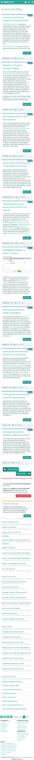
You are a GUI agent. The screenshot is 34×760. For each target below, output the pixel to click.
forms (10, 327)
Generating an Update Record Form (13, 663)
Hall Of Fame (4, 731)
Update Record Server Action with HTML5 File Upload (15, 207)
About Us (3, 722)
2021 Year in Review (8, 569)
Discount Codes (22, 727)
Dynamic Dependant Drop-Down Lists (18, 233)
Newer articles (10, 469)
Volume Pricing (21, 726)
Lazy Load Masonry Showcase (12, 689)
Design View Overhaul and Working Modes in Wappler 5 (17, 558)
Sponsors (3, 727)
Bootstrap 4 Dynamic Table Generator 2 (14, 592)
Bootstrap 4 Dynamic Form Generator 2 (14, 598)
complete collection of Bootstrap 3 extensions (16, 128)
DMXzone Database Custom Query (13, 619)
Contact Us (4, 724)
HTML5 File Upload (23, 224)
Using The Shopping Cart (8, 743)
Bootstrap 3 (24, 316)
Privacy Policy (21, 736)
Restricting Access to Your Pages (12, 642)
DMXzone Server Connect (19, 222)
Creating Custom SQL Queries (11, 637)
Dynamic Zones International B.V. (23, 757)
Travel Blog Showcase (9, 693)
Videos (30, 15)
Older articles (24, 474)
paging (21, 327)
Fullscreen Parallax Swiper (10, 685)
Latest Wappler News (10, 522)
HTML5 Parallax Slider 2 (10, 24)
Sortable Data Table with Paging (12, 682)
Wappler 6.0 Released (9, 527)
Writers (3, 729)
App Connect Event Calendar (11, 608)
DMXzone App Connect (9, 613)
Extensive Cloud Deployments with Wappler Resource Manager (17, 553)
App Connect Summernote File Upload (14, 582)
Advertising (4, 726)
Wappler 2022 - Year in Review (11, 532)
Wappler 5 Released (8, 548)
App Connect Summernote (10, 587)
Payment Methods (22, 722)
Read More (27, 53)
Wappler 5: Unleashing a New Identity (14, 563)
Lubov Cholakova (20, 58)
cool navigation (24, 374)
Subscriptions (21, 729)
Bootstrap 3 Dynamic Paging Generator (14, 73)
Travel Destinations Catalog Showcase (14, 709)
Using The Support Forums (8, 749)
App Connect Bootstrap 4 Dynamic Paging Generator (17, 603)
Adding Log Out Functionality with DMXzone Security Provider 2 (17, 648)
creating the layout (17, 372)
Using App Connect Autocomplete (12, 632)
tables (15, 327)
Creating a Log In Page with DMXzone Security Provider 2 (17, 653)
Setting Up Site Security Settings (12, 658)
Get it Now (27, 516)
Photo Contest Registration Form (12, 705)
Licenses (19, 740)
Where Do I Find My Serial (8, 750)
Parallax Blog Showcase (9, 701)
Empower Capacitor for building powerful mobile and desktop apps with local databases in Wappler (17, 540)
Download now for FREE (23, 496)
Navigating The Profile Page (9, 745)
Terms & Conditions (23, 733)
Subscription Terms (23, 735)
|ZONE (5, 2)
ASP (7, 222)
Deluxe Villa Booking (8, 697)
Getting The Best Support (8, 747)
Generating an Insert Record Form (12, 669)
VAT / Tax (20, 724)
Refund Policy (21, 738)
